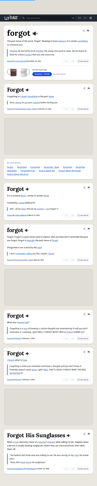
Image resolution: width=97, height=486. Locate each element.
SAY (82, 332)
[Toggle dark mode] (85, 18)
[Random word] (72, 18)
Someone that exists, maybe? (26, 109)
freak (22, 462)
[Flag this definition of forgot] (88, 31)
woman (42, 442)
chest (76, 455)
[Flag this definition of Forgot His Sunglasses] (89, 434)
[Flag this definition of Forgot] (89, 88)
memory (62, 41)
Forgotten (35, 167)
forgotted (22, 167)
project (28, 54)
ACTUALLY (68, 332)
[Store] (79, 18)
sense (34, 369)
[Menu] (90, 18)
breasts (51, 442)
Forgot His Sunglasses (15, 468)
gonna (21, 322)
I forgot (10, 360)
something (83, 41)
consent (36, 102)
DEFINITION (15, 373)
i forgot (18, 102)
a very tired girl (20, 61)
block (23, 195)
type (26, 322)
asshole (40, 208)
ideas (23, 208)
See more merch (59, 74)
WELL (46, 369)
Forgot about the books (69, 170)
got (48, 208)
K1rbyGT (18, 338)
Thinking (14, 51)
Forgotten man (28, 170)
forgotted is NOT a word (24, 260)
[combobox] (48, 18)
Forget (23, 96)
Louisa (21, 202)
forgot (9, 61)
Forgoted (67, 167)
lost (21, 44)
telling (29, 253)
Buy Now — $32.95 (42, 74)
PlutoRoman (30, 468)
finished (39, 51)
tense (51, 96)
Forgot (9, 109)
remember (21, 253)
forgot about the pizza (17, 174)
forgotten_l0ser (51, 167)
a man (16, 442)
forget (55, 240)
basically (31, 240)
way (39, 247)
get (26, 102)
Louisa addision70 (21, 215)
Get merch (83, 61)
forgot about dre (47, 170)
